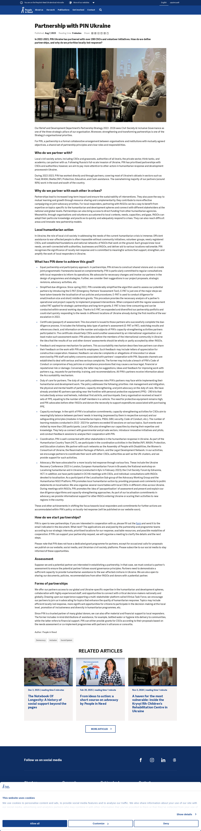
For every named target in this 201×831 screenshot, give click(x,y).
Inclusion (53, 640)
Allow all (35, 823)
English (164, 2)
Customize (100, 823)
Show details (184, 814)
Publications (63, 10)
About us (39, 10)
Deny (166, 823)
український (174, 2)
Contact (91, 10)
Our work (51, 10)
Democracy (41, 640)
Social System (66, 640)
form (138, 523)
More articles (99, 729)
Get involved (78, 10)
